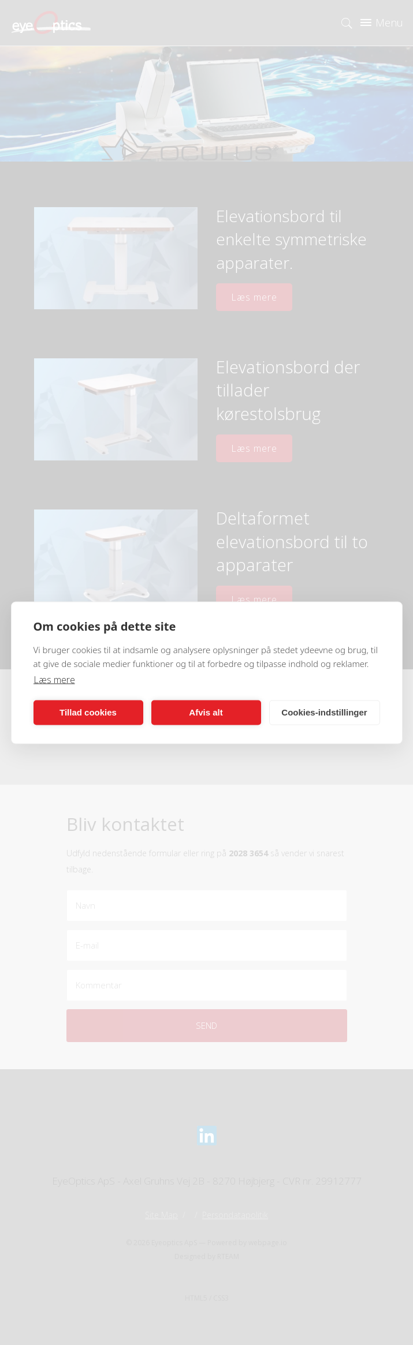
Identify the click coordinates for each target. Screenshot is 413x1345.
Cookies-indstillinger (324, 712)
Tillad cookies (88, 712)
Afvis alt (205, 712)
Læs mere (54, 679)
